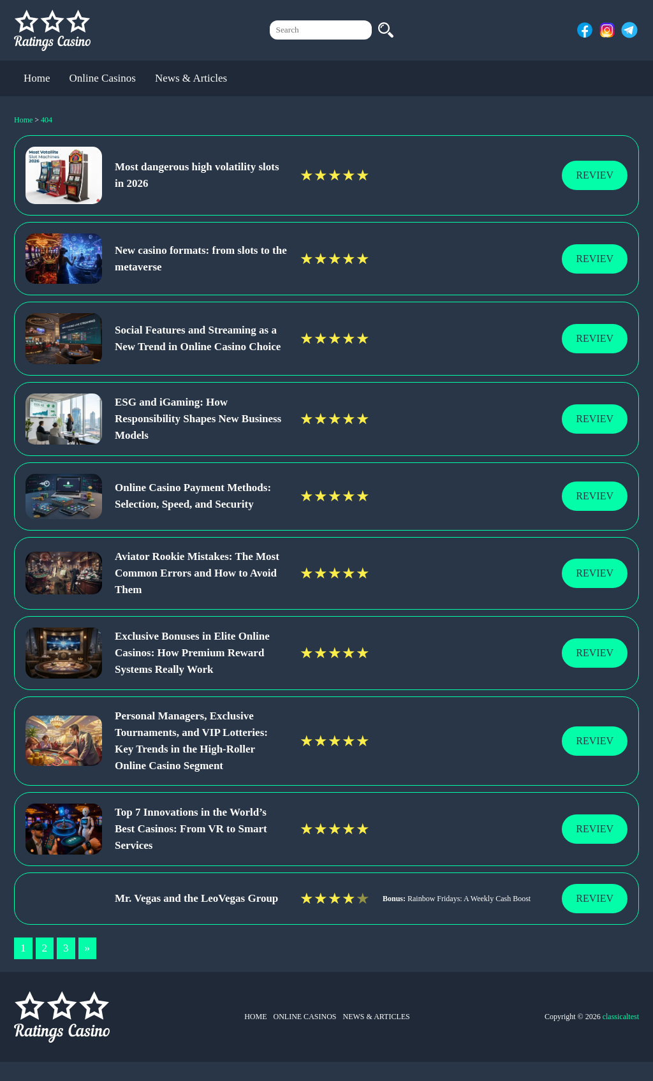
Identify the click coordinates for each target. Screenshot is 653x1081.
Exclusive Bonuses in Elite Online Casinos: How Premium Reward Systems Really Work (192, 652)
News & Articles (191, 78)
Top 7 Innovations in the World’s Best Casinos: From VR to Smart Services (191, 828)
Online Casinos (103, 78)
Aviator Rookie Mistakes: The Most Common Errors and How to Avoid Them (197, 573)
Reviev (594, 175)
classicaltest (621, 1016)
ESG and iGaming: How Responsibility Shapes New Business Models (198, 418)
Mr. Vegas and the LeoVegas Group (196, 898)
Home (37, 78)
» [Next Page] (88, 948)
